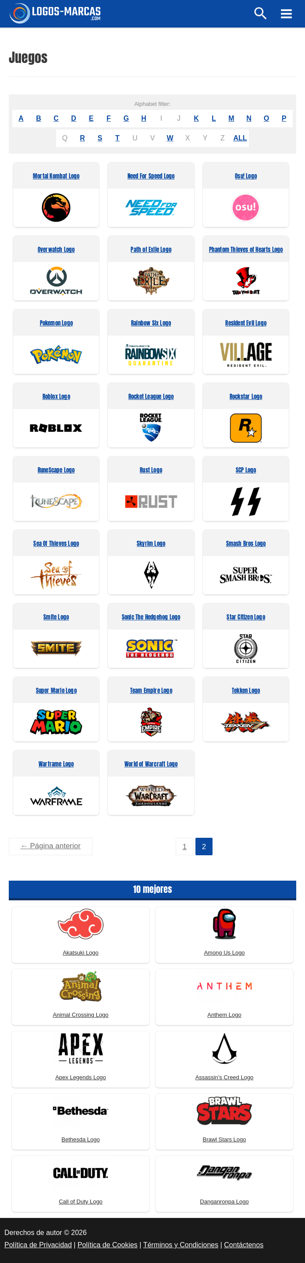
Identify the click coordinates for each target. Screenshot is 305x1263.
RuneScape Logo (56, 470)
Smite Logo (56, 617)
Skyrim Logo (151, 544)
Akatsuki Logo (81, 951)
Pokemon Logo (56, 323)
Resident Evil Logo (245, 323)
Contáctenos (243, 1244)
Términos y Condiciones (181, 1244)
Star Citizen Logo (246, 617)
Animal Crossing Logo (80, 1014)
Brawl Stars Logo (224, 1138)
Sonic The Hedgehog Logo (151, 617)
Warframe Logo (56, 764)
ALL (240, 138)
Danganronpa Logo (224, 1200)
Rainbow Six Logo (151, 323)
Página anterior (51, 846)
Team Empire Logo (151, 691)
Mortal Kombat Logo (56, 176)
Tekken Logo (246, 691)
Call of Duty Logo (81, 1200)
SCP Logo (246, 470)
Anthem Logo (224, 1014)
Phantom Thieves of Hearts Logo (246, 250)
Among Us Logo (224, 951)
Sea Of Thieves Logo (56, 544)
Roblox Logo (56, 397)
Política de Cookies (108, 1244)
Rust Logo (151, 470)
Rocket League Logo (151, 397)
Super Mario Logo (56, 691)
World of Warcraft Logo (150, 764)
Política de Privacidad (38, 1244)
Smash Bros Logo (246, 544)
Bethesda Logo (80, 1138)
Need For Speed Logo (151, 176)
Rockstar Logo (246, 397)
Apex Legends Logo (80, 1076)
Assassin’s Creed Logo (224, 1076)
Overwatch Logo (56, 250)
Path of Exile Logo (151, 250)
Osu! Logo (246, 176)
